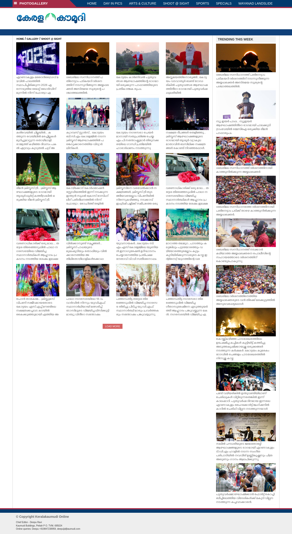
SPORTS (202, 3)
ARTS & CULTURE (142, 3)
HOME (92, 3)
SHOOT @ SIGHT (176, 3)
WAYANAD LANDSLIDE (255, 3)
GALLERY (33, 38)
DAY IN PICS (113, 3)
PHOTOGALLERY (31, 3)
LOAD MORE (112, 326)
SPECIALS (224, 3)
